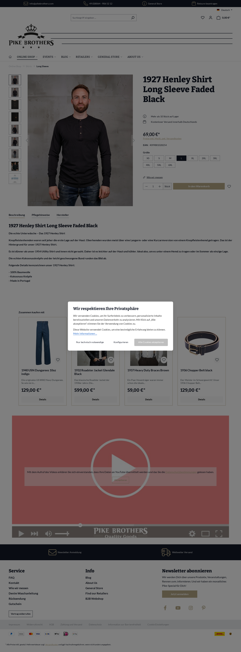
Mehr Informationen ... (85, 333)
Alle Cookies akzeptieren (151, 342)
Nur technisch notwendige (90, 342)
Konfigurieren (121, 342)
